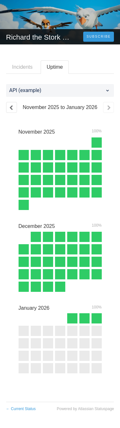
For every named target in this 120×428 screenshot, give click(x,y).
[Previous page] (11, 107)
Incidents (22, 67)
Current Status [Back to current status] (21, 409)
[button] (98, 37)
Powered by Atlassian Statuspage (85, 409)
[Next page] (108, 107)
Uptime (55, 67)
